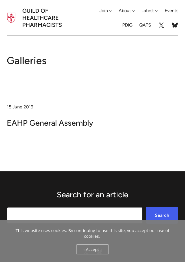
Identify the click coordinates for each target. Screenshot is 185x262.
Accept (92, 249)
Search (162, 215)
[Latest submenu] (156, 10)
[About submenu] (133, 10)
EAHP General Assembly (50, 123)
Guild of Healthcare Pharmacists (42, 17)
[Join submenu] (110, 10)
